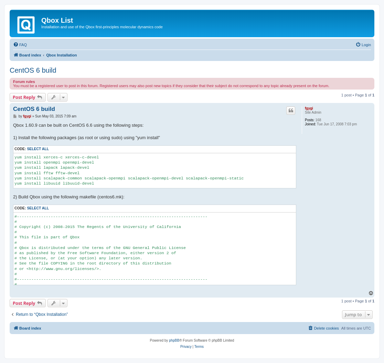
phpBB (174, 340)
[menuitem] (20, 45)
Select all (38, 149)
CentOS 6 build (33, 70)
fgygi (309, 108)
